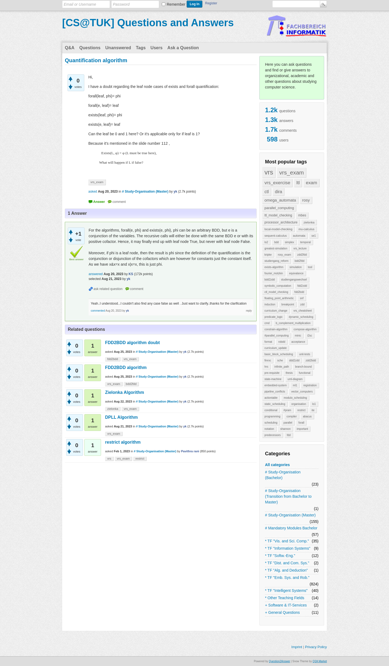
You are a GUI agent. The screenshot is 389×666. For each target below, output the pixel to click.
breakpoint (287, 304)
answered (96, 274)
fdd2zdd (302, 285)
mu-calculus (306, 229)
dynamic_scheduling (301, 316)
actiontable (270, 397)
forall (301, 422)
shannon (285, 428)
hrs (266, 366)
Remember (176, 4)
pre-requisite (272, 372)
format (268, 341)
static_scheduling (274, 404)
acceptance (298, 341)
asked (92, 191)
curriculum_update (275, 348)
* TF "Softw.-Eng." (280, 555)
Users (156, 47)
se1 (313, 235)
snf (301, 298)
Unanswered (118, 47)
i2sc (309, 335)
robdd (281, 341)
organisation (298, 404)
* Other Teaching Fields (284, 598)
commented (98, 310)
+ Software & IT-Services (286, 605)
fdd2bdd (299, 292)
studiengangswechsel (294, 279)
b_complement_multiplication (293, 323)
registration (310, 385)
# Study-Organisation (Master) (290, 515)
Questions (89, 47)
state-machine (272, 379)
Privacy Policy (316, 647)
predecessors (272, 435)
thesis (289, 372)
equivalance (296, 273)
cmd (267, 323)
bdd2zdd (269, 279)
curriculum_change (275, 310)
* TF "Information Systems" (287, 548)
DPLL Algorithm (121, 417)
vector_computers (302, 391)
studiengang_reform (276, 260)
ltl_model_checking (278, 215)
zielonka (309, 222)
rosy (306, 200)
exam (311, 182)
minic (298, 335)
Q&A (70, 47)
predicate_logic (273, 316)
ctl (266, 191)
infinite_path (281, 366)
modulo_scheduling (295, 397)
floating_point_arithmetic (279, 298)
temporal (305, 242)
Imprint (296, 647)
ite (313, 410)
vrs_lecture (300, 248)
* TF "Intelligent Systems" (286, 590)
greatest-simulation (275, 248)
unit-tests (304, 354)
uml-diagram (295, 379)
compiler (292, 416)
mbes (302, 215)
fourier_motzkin (273, 273)
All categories (277, 465)
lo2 (266, 242)
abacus (307, 416)
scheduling (270, 422)
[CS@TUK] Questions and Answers (148, 22)
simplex (289, 242)
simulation (296, 267)
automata (299, 235)
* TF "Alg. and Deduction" (286, 570)
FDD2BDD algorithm (126, 367)
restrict (301, 410)
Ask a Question (183, 47)
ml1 (295, 385)
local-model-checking (278, 229)
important (302, 428)
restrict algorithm (123, 442)
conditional (270, 410)
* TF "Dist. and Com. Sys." (287, 563)
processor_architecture (280, 222)
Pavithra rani (190, 451)
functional (304, 372)
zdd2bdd (311, 360)
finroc (267, 360)
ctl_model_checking (276, 292)
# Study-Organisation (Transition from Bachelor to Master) (288, 496)
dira (278, 191)
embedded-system (275, 385)
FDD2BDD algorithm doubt (132, 342)
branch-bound (303, 366)
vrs (268, 172)
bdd (276, 242)
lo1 (314, 404)
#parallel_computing (276, 335)
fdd (289, 435)
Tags (141, 47)
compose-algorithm (305, 329)
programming (272, 416)
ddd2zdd (294, 360)
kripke (268, 254)
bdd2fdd (299, 260)
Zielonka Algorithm (124, 392)
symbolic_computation (277, 285)
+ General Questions (282, 612)
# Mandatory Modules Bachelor (291, 528)
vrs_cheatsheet (302, 310)
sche (280, 360)
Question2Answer (279, 661)
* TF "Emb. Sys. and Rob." (287, 577)
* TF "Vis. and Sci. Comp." (287, 541)
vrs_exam (291, 172)
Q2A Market (320, 661)
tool (310, 267)
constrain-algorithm (275, 329)
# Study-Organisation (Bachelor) (283, 475)
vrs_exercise (277, 182)
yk (184, 351)
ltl (298, 182)
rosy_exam (284, 254)
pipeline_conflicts (274, 391)
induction (269, 304)
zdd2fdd (302, 254)
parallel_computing (279, 208)
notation (269, 428)
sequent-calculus (275, 235)
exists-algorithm (273, 267)
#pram (287, 410)
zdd (302, 304)
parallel (288, 422)
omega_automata (280, 200)
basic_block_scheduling (278, 354)
